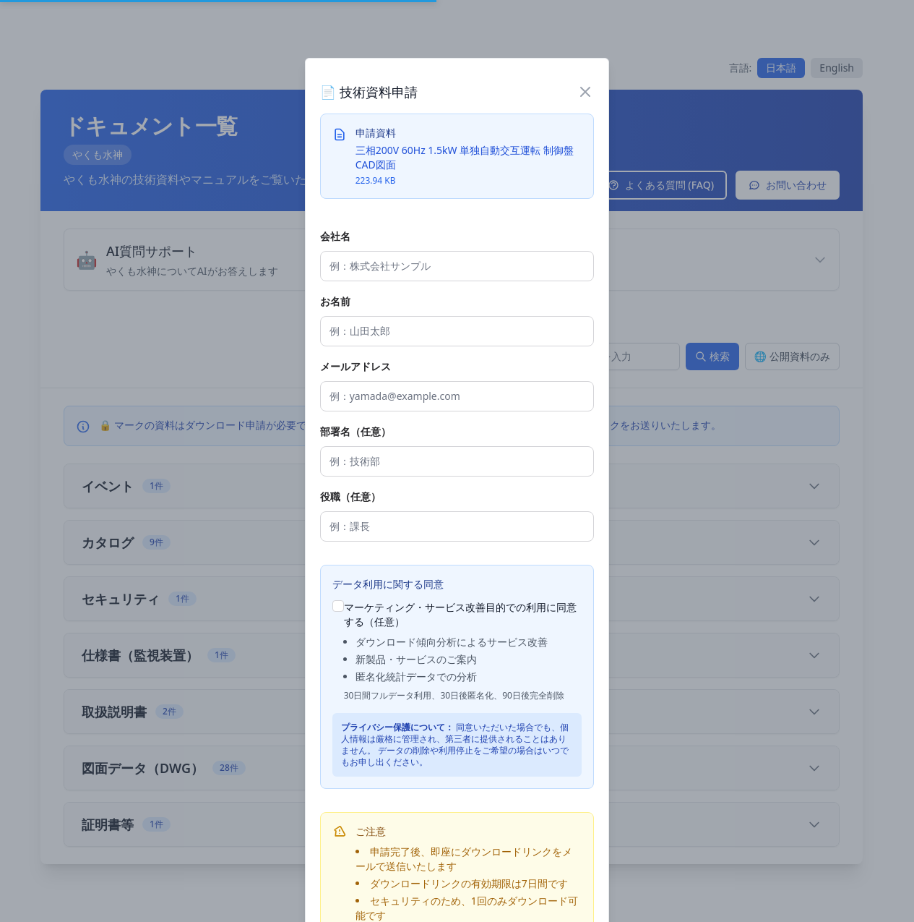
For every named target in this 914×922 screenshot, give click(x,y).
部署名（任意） (355, 431)
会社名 (335, 236)
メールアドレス (355, 366)
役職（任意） (350, 496)
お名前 (335, 301)
